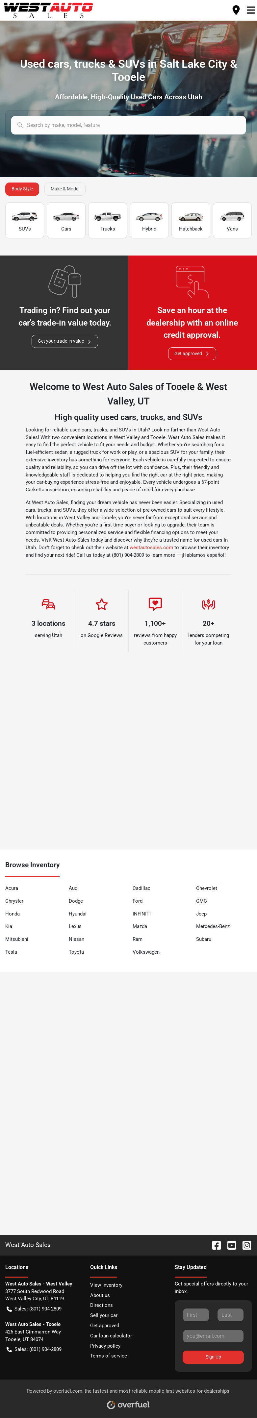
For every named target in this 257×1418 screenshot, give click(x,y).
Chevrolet (206, 888)
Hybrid (149, 220)
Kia (8, 926)
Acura (11, 888)
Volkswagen (146, 952)
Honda (12, 914)
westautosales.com (151, 547)
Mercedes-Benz (213, 926)
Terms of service (108, 1356)
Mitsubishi (16, 939)
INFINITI (142, 914)
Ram (137, 939)
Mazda (140, 926)
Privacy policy (105, 1346)
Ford (137, 901)
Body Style (22, 188)
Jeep (201, 914)
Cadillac (141, 888)
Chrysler (14, 901)
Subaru (203, 939)
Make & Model (65, 188)
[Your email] (213, 1336)
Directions (101, 1305)
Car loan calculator (111, 1336)
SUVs (25, 220)
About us (100, 1295)
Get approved (192, 353)
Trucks (107, 220)
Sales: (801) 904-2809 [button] (34, 1309)
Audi (74, 888)
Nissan (76, 939)
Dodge (76, 901)
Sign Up (213, 1356)
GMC (201, 901)
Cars (66, 220)
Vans (232, 220)
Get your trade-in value (65, 341)
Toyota (76, 952)
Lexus (75, 926)
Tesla (11, 952)
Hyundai (78, 914)
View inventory (106, 1285)
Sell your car (103, 1315)
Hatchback (191, 220)
